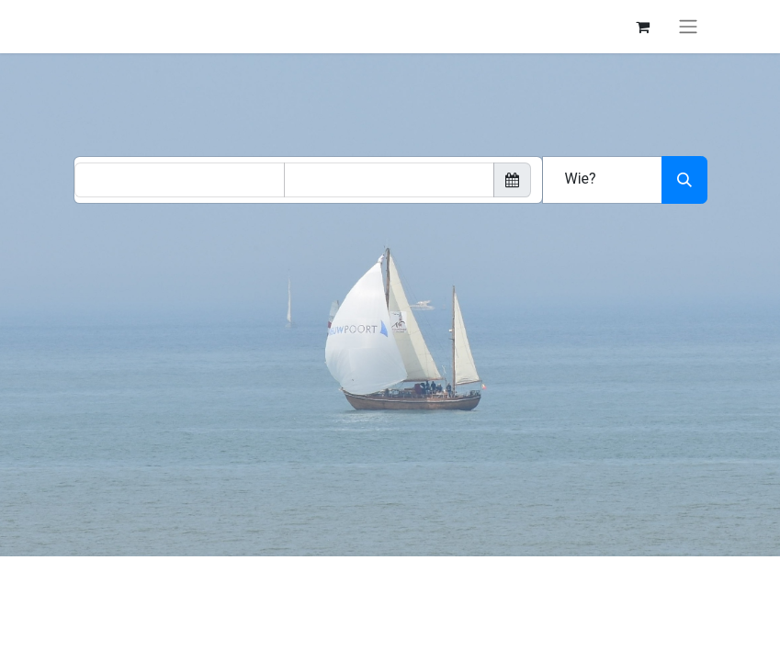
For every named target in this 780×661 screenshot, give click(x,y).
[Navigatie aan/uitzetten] (688, 26)
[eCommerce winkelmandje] (643, 26)
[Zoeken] (684, 180)
